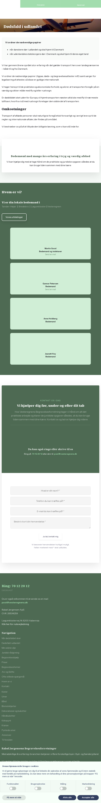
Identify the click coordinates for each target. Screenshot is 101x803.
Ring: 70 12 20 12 (16, 586)
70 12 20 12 (37, 454)
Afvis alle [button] (67, 797)
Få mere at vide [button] (14, 797)
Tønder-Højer (9, 206)
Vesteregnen (54, 206)
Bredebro (24, 206)
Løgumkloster (38, 206)
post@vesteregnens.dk (65, 454)
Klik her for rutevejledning (15, 624)
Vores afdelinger (14, 217)
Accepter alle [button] (88, 797)
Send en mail (50, 254)
